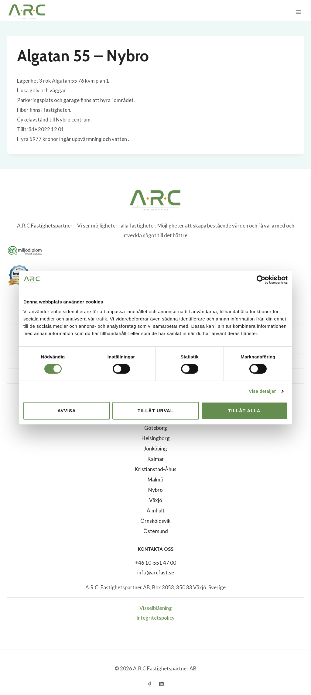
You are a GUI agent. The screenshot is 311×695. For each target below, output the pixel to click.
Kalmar (155, 459)
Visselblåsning (155, 608)
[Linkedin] (161, 684)
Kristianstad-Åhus (155, 469)
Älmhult (156, 510)
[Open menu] (298, 12)
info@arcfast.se (155, 572)
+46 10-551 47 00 (155, 563)
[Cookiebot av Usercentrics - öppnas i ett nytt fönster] (261, 279)
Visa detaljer (262, 391)
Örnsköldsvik (155, 521)
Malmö (155, 479)
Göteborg (155, 428)
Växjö (155, 500)
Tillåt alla (244, 410)
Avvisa (66, 410)
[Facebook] (149, 684)
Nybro (155, 490)
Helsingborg (156, 438)
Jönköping (155, 448)
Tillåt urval (155, 410)
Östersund (155, 531)
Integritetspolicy (155, 618)
